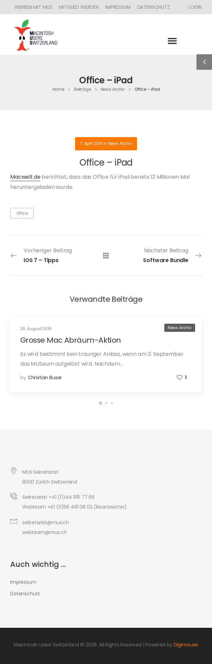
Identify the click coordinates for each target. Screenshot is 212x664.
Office (22, 213)
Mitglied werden (79, 7)
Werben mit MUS (33, 7)
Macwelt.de (25, 177)
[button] (172, 40)
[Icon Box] (192, 7)
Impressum (118, 7)
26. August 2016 (36, 328)
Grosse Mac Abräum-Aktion (70, 340)
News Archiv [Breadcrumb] (113, 89)
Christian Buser (45, 377)
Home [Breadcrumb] (58, 89)
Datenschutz (153, 7)
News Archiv (120, 143)
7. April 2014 (91, 143)
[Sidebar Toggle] (204, 62)
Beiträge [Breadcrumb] (82, 89)
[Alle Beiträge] (106, 255)
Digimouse (186, 644)
